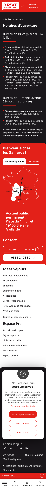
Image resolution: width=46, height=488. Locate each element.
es (11, 447)
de (21, 448)
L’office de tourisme (14, 19)
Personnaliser (23, 423)
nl (26, 447)
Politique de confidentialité (23, 406)
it (16, 448)
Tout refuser (23, 432)
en (5, 447)
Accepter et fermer (24, 414)
